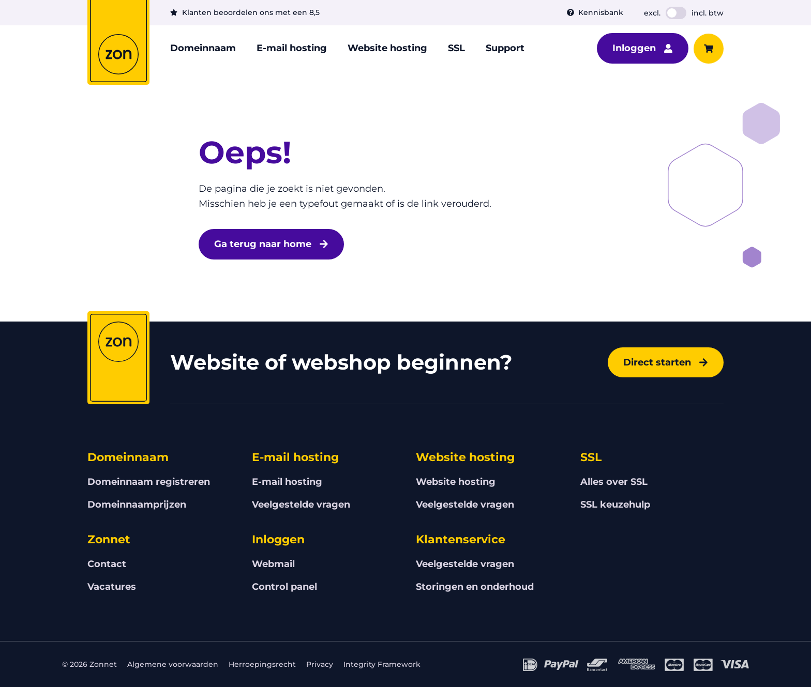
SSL (456, 48)
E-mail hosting (292, 48)
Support (505, 48)
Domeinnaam (203, 48)
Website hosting (387, 48)
